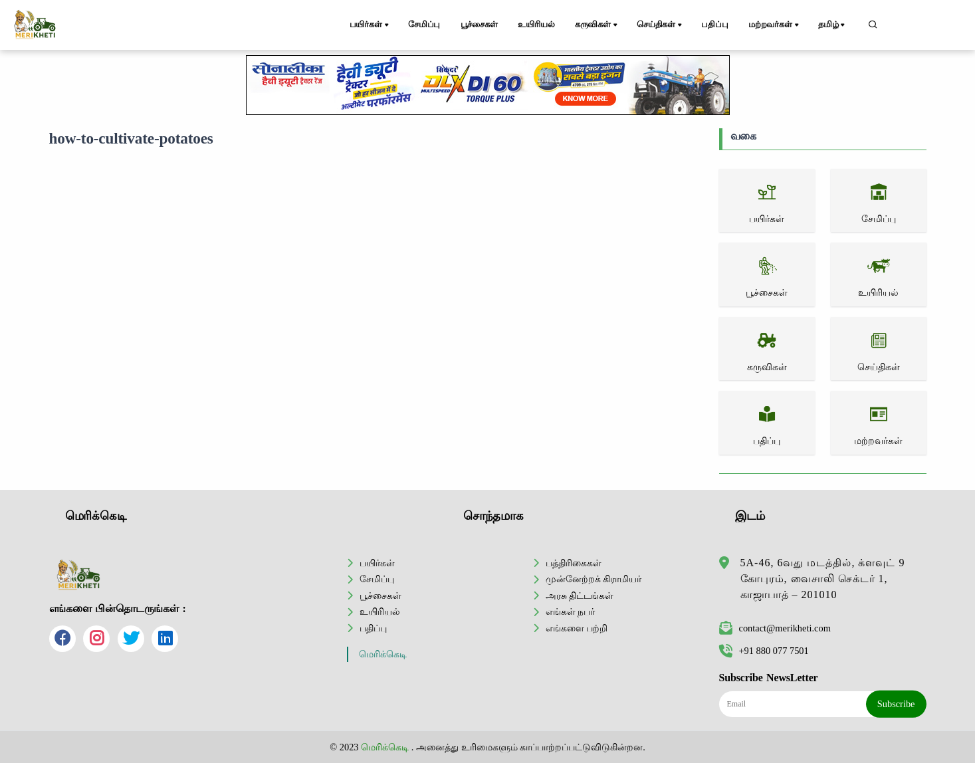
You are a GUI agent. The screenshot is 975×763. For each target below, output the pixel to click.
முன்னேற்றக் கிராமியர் (594, 579)
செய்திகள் (660, 25)
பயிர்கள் (370, 25)
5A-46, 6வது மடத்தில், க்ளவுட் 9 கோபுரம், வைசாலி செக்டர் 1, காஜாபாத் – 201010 (822, 578)
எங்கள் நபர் (571, 611)
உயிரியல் (536, 24)
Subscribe (896, 704)
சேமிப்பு (424, 24)
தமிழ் (832, 25)
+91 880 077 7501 (764, 650)
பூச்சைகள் (479, 24)
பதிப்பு (714, 24)
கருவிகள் (597, 25)
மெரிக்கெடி (383, 654)
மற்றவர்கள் (774, 25)
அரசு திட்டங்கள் (580, 595)
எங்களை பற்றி (577, 628)
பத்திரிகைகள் (573, 563)
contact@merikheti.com (775, 628)
